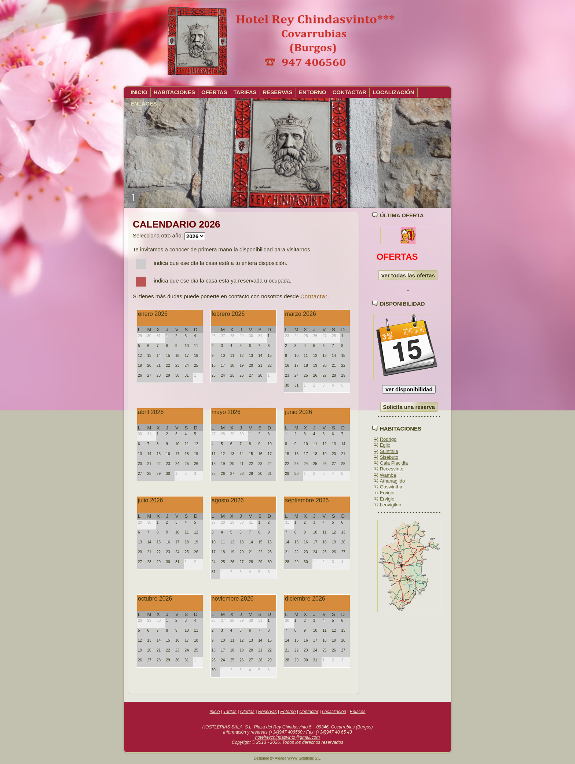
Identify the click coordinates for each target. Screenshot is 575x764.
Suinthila (389, 451)
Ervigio (387, 492)
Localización (334, 711)
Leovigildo (391, 505)
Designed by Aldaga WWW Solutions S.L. (288, 758)
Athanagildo (392, 481)
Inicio (214, 711)
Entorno (288, 711)
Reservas (267, 711)
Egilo (385, 445)
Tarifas (230, 711)
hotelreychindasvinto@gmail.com (287, 737)
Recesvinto (391, 469)
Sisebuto (389, 457)
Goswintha (391, 487)
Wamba (388, 475)
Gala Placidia (394, 463)
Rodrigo (388, 439)
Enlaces (358, 711)
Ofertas (247, 711)
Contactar (313, 296)
